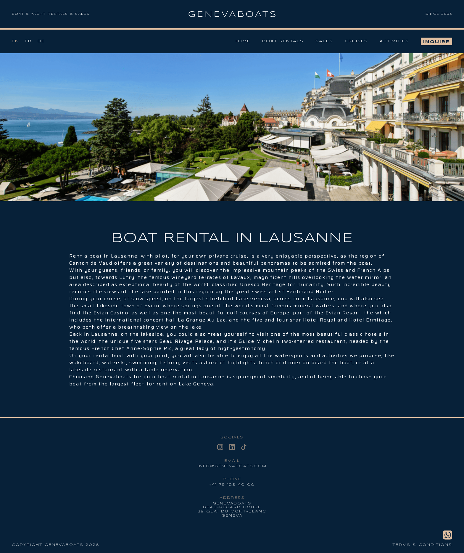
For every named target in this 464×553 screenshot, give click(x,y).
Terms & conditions (422, 544)
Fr (28, 41)
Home (242, 41)
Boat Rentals (283, 41)
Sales (324, 41)
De (41, 41)
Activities (394, 41)
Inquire (436, 42)
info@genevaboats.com (232, 466)
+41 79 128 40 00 (232, 484)
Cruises (356, 41)
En (15, 41)
